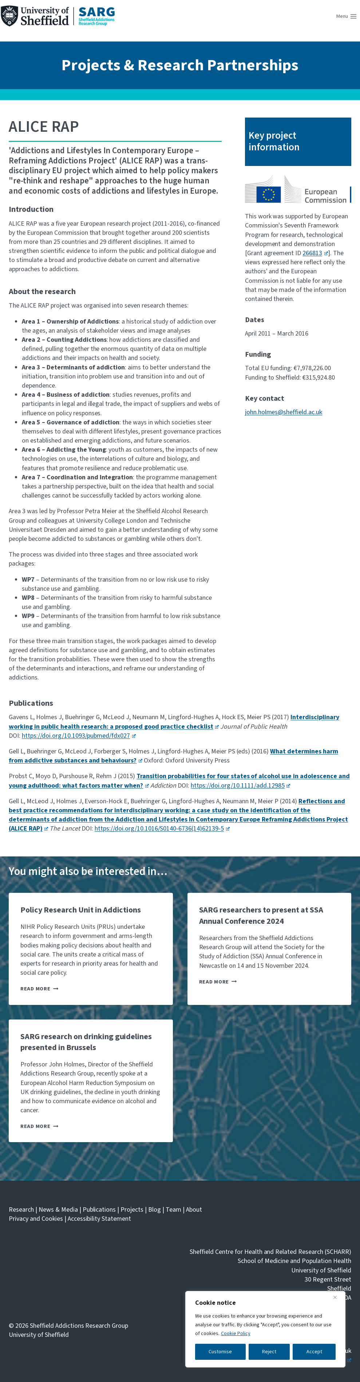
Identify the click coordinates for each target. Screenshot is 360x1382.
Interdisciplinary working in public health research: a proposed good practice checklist (174, 722)
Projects (131, 1209)
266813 (315, 253)
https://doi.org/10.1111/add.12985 (240, 785)
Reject (269, 1351)
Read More (39, 989)
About (194, 1209)
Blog (154, 1209)
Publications (99, 1209)
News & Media (58, 1209)
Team (173, 1209)
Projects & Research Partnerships (180, 65)
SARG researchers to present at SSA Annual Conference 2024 (261, 915)
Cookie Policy (235, 1333)
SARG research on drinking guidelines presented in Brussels (86, 1042)
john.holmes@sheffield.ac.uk (284, 412)
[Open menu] (346, 16)
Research (21, 1209)
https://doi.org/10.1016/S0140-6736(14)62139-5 (162, 828)
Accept (314, 1351)
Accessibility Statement (99, 1218)
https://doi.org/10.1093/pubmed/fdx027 (79, 735)
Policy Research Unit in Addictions (80, 910)
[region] (265, 1329)
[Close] (337, 1297)
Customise (220, 1351)
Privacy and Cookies (36, 1218)
